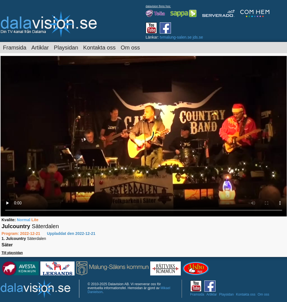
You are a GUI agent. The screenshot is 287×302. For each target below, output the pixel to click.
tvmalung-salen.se (176, 37)
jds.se (198, 37)
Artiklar (40, 47)
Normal (23, 220)
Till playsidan (12, 253)
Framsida (14, 47)
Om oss (130, 47)
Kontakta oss (99, 47)
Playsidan (66, 47)
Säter (7, 244)
